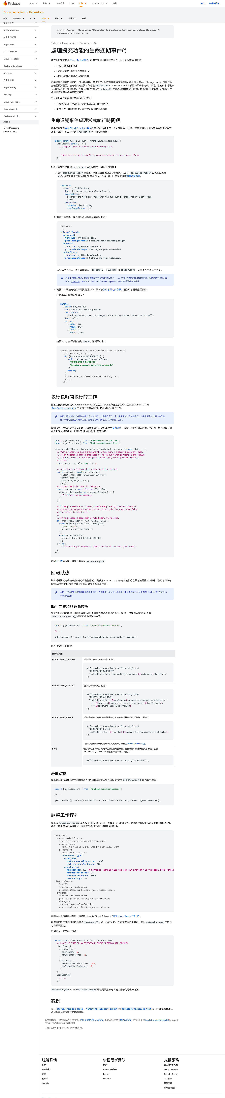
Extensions (36, 12)
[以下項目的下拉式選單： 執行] (50, 3)
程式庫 (45, 1078)
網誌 (203, 3)
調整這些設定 (133, 176)
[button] (17, 23)
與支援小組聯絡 (171, 1065)
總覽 (5, 18)
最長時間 (78, 128)
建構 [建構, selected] (44, 18)
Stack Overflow (171, 1069)
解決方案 (61, 3)
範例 (84, 18)
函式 (79, 60)
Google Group (170, 1074)
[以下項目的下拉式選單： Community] (107, 3)
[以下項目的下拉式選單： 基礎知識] (24, 18)
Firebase (55, 43)
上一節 (59, 561)
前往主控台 (214, 3)
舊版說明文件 (170, 1088)
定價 (72, 3)
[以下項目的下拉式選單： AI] (35, 18)
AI (31, 18)
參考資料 (73, 18)
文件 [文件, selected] (81, 3)
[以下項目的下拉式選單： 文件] (86, 3)
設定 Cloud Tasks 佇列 (124, 916)
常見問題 (168, 1083)
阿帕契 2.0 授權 (124, 1020)
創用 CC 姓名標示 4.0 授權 (92, 1020)
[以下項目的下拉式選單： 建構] (37, 3)
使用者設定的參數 (112, 289)
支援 (115, 3)
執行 (45, 3)
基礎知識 (17, 18)
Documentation (14, 12)
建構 (32, 3)
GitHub (45, 1083)
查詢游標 (116, 428)
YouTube (107, 1078)
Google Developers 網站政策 (156, 1020)
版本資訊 (168, 1078)
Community (98, 3)
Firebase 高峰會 (110, 1069)
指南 (44, 1065)
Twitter (106, 1074)
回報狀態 (75, 281)
